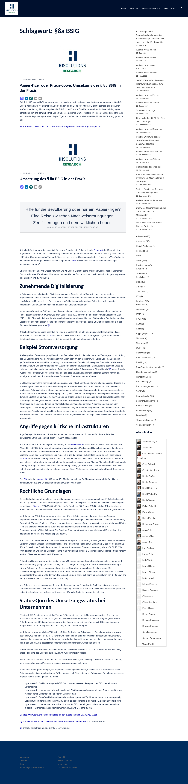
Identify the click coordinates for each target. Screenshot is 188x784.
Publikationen (142, 265)
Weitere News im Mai (146, 57)
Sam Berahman (149, 632)
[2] (110, 369)
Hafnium (140, 305)
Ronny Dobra (148, 614)
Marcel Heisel (148, 566)
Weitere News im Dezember (149, 129)
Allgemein (140, 241)
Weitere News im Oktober (148, 159)
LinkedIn (24, 760)
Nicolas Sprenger (150, 590)
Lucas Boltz (147, 554)
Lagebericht (41, 479)
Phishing (140, 362)
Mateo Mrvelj (148, 578)
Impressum (63, 764)
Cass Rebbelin (149, 464)
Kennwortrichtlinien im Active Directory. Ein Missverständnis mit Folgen (150, 178)
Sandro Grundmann (151, 638)
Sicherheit (98, 250)
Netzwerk (140, 343)
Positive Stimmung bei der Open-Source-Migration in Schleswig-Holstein (148, 140)
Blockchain (141, 277)
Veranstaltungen (143, 425)
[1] (49, 325)
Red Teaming (142, 381)
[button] (182, 8)
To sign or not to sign (145, 110)
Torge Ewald (148, 644)
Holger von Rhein (150, 524)
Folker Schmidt (149, 506)
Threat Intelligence (144, 420)
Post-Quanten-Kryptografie (148, 367)
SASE (139, 391)
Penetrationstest (143, 357)
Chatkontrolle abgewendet (148, 167)
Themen (140, 273)
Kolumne (140, 269)
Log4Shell (140, 309)
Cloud (139, 282)
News (123, 8)
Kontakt (61, 757)
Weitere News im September (149, 200)
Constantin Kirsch (150, 470)
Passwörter (141, 353)
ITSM (138, 256)
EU (51, 335)
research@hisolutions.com (32, 768)
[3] (67, 393)
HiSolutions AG (65, 760)
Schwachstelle (142, 396)
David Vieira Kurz (150, 494)
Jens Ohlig (147, 530)
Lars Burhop (148, 548)
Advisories (134, 8)
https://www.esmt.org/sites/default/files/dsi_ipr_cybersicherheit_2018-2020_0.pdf (59, 715)
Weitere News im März (146, 73)
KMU (138, 324)
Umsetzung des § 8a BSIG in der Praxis (52, 178)
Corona (139, 287)
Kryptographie (142, 333)
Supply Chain (142, 406)
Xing (22, 764)
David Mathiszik (149, 488)
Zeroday (140, 415)
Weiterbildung (142, 410)
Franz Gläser (148, 512)
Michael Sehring (149, 584)
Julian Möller (148, 536)
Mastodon (24, 757)
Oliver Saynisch (149, 602)
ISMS (73, 261)
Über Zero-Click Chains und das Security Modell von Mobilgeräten (151, 211)
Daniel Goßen (148, 476)
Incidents (140, 301)
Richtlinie (37, 506)
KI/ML (139, 319)
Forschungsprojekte (150, 8)
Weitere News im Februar (148, 95)
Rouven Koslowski (151, 620)
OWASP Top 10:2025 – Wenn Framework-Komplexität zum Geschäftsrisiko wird (150, 84)
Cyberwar (140, 291)
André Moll (147, 448)
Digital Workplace (144, 246)
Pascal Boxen (148, 608)
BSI (25, 479)
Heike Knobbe (149, 518)
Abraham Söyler (149, 442)
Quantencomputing (145, 372)
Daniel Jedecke (149, 482)
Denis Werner (148, 500)
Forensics (140, 251)
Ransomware (76, 444)
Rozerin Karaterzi (150, 626)
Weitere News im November (149, 151)
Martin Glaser (148, 572)
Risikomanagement (145, 386)
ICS (138, 296)
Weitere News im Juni (146, 50)
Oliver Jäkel (147, 596)
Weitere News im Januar (147, 103)
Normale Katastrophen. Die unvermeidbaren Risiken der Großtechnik (54, 721)
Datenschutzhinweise (68, 768)
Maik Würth (147, 560)
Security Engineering (145, 401)
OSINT (139, 348)
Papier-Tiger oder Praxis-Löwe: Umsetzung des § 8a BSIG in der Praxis (70, 88)
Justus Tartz (148, 542)
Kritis (41, 173)
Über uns (168, 8)
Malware (23, 458)
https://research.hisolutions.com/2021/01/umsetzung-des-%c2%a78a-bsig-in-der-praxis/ (60, 126)
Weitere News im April (146, 65)
